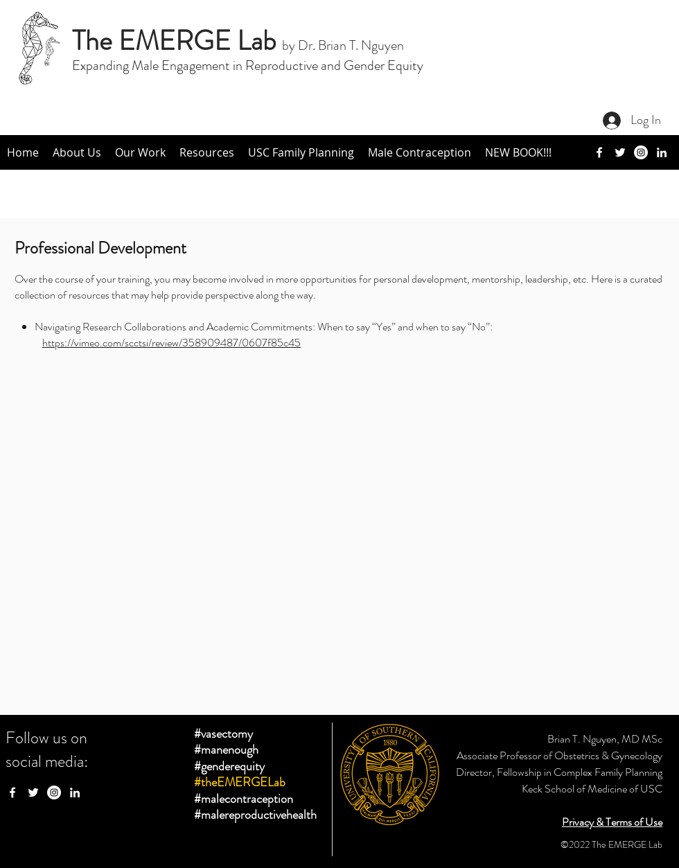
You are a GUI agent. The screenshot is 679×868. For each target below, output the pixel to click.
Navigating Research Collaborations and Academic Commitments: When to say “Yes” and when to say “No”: (265, 327)
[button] (77, 152)
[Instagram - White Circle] (54, 792)
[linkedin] (662, 152)
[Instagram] (641, 152)
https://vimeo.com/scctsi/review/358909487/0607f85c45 (171, 343)
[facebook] (599, 152)
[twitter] (620, 152)
